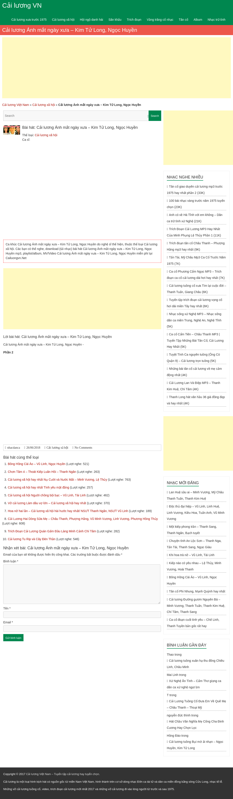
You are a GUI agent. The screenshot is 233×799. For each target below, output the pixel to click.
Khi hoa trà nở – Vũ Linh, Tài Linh (192, 555)
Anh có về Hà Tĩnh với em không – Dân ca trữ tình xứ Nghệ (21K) (195, 218)
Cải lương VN (22, 5)
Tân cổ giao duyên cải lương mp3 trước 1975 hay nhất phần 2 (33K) (195, 190)
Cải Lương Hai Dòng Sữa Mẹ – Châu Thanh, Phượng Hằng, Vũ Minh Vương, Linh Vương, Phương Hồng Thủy (83, 519)
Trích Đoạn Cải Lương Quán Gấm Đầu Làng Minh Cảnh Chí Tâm (52, 531)
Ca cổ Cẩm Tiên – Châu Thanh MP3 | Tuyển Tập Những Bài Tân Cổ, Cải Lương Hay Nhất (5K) (195, 340)
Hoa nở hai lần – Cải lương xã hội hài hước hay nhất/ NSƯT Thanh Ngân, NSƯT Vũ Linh (68, 511)
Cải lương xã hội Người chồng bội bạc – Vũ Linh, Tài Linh (47, 495)
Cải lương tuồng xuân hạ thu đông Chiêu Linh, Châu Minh (195, 664)
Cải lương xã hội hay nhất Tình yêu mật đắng (39, 487)
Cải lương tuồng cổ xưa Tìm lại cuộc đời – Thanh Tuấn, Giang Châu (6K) (196, 289)
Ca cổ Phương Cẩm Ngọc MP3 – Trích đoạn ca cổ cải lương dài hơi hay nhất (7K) (196, 275)
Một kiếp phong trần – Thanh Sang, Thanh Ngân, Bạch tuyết (192, 530)
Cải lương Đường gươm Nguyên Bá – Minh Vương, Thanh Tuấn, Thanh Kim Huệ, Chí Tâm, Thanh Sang (196, 606)
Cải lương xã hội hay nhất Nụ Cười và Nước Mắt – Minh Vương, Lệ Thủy (58, 479)
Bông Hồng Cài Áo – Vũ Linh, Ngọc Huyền (37, 464)
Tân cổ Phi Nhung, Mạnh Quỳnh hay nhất (197, 591)
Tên (6, 608)
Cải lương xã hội (63, 19)
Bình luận (10, 561)
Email (8, 622)
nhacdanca (13, 447)
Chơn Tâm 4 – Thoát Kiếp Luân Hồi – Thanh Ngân (42, 471)
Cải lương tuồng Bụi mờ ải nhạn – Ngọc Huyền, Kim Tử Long (195, 745)
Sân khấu (115, 19)
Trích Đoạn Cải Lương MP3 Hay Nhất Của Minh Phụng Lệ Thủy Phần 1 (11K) (194, 232)
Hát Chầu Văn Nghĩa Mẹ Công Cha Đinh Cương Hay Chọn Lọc (195, 724)
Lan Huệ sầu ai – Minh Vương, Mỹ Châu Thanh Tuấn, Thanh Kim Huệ (195, 495)
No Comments (83, 447)
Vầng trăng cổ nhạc (160, 19)
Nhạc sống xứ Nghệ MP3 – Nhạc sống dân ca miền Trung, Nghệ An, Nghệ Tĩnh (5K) (194, 320)
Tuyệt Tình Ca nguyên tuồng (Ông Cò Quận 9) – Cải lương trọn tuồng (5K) (193, 358)
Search (155, 115)
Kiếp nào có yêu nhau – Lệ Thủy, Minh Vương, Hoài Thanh (194, 566)
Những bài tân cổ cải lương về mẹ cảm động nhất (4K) (194, 372)
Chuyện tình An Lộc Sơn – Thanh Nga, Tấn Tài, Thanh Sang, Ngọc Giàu (194, 544)
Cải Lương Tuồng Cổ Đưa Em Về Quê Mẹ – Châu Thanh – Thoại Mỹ (196, 704)
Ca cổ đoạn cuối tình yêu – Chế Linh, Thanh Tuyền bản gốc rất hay (193, 623)
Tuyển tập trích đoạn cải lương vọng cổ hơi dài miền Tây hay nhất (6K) (194, 303)
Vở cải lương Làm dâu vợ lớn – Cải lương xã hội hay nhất (47, 503)
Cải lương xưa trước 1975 (29, 19)
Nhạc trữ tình (216, 19)
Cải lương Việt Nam (15, 105)
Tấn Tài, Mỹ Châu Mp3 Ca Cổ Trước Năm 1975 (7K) (196, 260)
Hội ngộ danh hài (91, 19)
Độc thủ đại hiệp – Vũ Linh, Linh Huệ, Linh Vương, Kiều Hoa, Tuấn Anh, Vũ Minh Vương (196, 513)
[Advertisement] (116, 67)
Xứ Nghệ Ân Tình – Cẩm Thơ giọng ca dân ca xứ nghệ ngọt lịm (194, 684)
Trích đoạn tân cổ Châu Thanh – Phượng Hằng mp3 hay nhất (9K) (196, 246)
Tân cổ (183, 19)
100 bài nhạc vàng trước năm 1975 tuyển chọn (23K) (196, 204)
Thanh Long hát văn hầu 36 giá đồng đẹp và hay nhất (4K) (196, 400)
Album (198, 19)
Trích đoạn (134, 19)
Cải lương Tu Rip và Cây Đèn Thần (32, 539)
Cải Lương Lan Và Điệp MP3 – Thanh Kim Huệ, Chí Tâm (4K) (193, 386)
